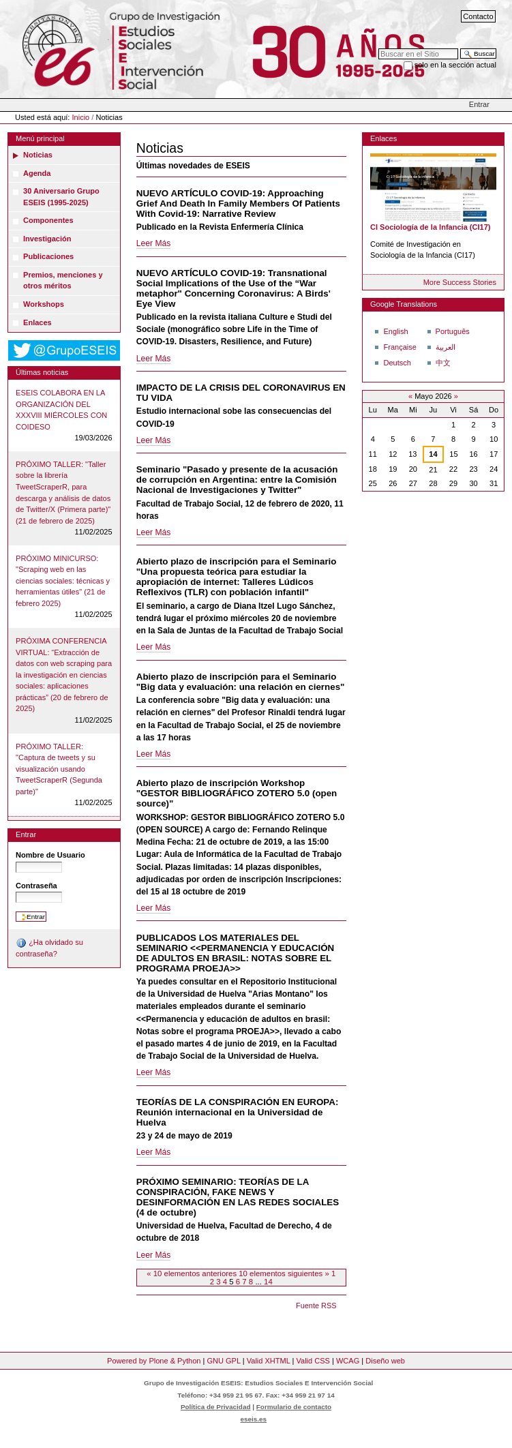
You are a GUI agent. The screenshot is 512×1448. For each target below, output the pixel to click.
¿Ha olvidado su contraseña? (49, 947)
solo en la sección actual (455, 65)
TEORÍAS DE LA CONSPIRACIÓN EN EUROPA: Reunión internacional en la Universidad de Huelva (237, 1112)
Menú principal (40, 138)
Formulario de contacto (293, 1407)
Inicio (81, 117)
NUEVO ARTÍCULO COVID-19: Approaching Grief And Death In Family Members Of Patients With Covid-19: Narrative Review (238, 203)
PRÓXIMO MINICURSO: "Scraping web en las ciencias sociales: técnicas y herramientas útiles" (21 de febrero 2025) (63, 580)
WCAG (347, 1361)
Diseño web (385, 1361)
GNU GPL (223, 1361)
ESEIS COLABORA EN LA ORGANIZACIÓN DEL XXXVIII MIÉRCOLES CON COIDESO (61, 410)
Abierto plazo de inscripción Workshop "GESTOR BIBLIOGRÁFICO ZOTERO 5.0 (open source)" (236, 793)
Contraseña (36, 885)
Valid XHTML (268, 1361)
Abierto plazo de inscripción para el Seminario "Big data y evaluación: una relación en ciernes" (240, 682)
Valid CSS (312, 1361)
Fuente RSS (316, 1305)
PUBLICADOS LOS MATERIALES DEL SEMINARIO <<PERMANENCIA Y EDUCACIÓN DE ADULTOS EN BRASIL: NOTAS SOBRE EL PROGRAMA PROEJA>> (235, 953)
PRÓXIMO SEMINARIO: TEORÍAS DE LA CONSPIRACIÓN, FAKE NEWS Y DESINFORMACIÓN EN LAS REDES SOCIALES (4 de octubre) (237, 1197)
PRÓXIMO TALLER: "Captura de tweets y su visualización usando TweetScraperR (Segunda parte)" (59, 769)
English (395, 331)
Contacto (478, 16)
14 (268, 1282)
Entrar (479, 104)
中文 (443, 363)
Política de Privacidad (216, 1407)
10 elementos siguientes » (285, 1273)
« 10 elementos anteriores (193, 1273)
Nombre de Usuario (50, 855)
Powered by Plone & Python (153, 1361)
